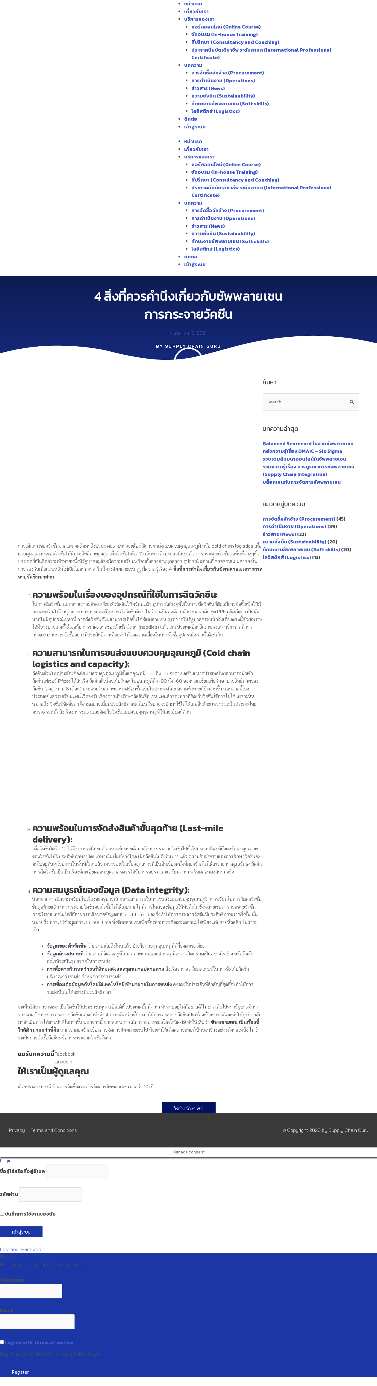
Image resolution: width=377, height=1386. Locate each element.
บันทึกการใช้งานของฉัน (28, 1214)
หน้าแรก (193, 3)
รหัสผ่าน (9, 1194)
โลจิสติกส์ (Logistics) (215, 111)
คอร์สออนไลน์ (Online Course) (226, 26)
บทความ (193, 65)
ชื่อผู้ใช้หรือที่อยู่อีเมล (22, 1171)
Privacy (17, 1130)
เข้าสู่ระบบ (195, 126)
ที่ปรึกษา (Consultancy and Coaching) (235, 42)
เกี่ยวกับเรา (196, 11)
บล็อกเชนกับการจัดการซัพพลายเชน (302, 482)
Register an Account (22, 1272)
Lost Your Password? (22, 1249)
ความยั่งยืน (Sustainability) (223, 95)
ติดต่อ (190, 118)
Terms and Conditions (54, 1130)
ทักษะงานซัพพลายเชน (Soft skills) (230, 103)
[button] (64, 1054)
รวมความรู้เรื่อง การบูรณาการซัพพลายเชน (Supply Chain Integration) (309, 470)
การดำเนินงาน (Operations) (223, 80)
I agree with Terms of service (39, 1342)
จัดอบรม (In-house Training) (224, 34)
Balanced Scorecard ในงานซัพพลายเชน (308, 443)
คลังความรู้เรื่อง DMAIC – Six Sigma (302, 451)
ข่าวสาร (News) (208, 88)
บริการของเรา (199, 19)
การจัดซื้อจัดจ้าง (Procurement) (227, 72)
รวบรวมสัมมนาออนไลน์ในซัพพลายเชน (304, 458)
